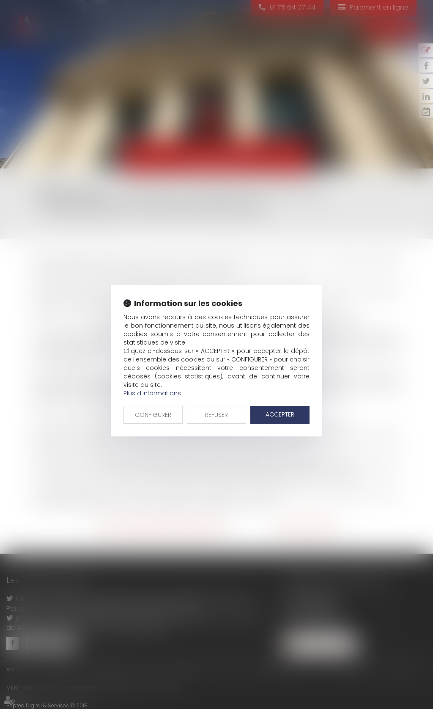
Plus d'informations (152, 393)
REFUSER (216, 415)
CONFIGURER (153, 415)
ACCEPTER (280, 414)
